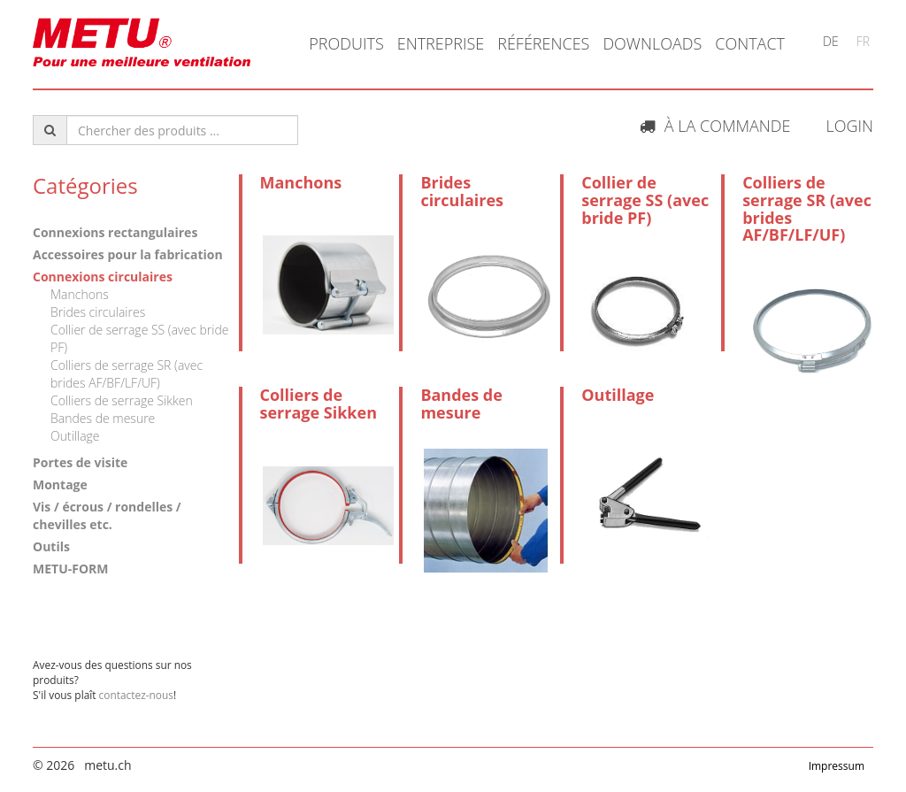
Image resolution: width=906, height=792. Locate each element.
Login (849, 125)
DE (831, 41)
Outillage (75, 435)
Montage (60, 484)
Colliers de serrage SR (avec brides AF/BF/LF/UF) (126, 374)
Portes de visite (80, 462)
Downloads (652, 43)
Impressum (836, 765)
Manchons (79, 294)
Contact (750, 43)
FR (863, 41)
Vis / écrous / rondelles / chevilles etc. (107, 515)
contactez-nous (136, 695)
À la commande (715, 125)
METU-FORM (71, 568)
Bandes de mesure (102, 418)
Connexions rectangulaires (115, 232)
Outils (51, 546)
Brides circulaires (97, 312)
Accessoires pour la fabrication (128, 254)
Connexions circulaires (103, 276)
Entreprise (441, 43)
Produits (346, 43)
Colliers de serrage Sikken (121, 400)
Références (543, 43)
